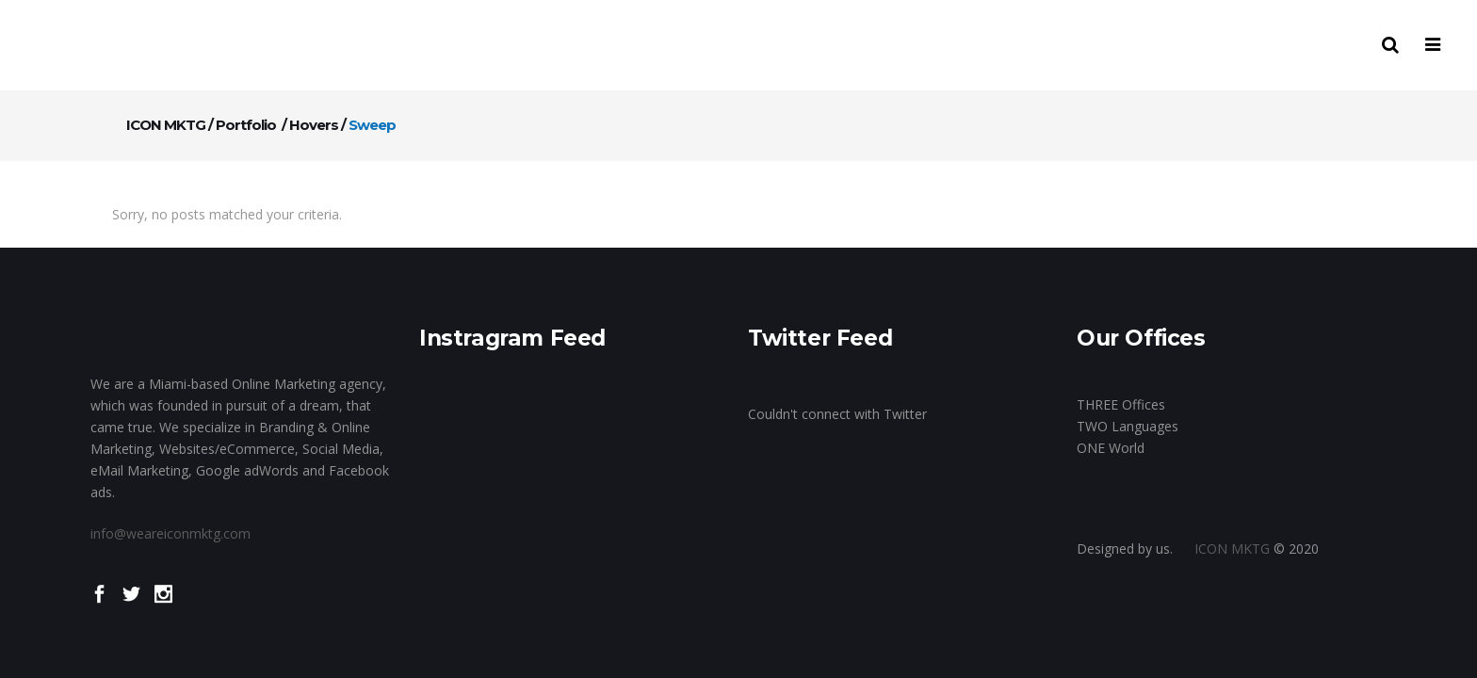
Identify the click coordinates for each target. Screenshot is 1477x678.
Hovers (313, 125)
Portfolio (246, 125)
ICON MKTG (165, 125)
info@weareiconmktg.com (170, 529)
